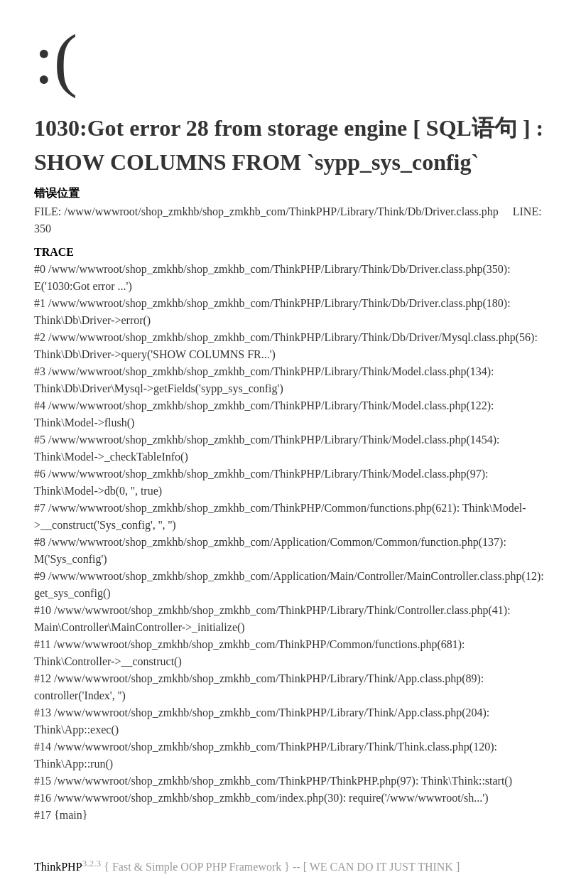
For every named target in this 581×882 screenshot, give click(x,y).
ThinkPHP (58, 867)
